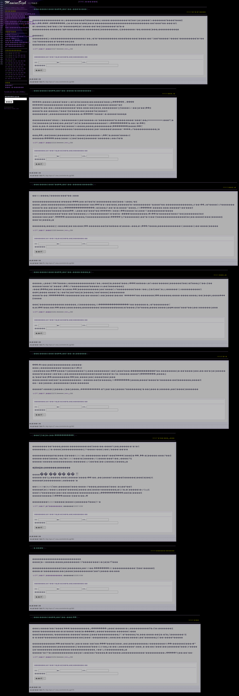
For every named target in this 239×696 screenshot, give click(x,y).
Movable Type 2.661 (11, 108)
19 (1, 39)
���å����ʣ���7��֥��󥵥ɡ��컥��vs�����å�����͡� (63, 185)
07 (16, 53)
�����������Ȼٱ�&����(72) (19, 36)
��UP (42, 49)
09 (16, 57)
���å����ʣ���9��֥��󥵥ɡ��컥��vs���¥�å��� (60, 9)
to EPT (35, 49)
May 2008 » (20, 8)
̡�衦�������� (54, 506)
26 (1, 54)
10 (13, 55)
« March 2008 (9, 8)
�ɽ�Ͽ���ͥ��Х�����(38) (17, 42)
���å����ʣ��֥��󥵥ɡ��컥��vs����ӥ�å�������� (63, 91)
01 (19, 53)
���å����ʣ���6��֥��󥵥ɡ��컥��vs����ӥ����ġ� (62, 272)
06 (19, 55)
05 (24, 57)
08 (24, 61)
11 (16, 61)
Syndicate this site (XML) (14, 92)
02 (11, 59)
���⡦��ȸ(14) (12, 38)
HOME (81, 2)
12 (13, 53)
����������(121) (15, 44)
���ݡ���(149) (12, 35)
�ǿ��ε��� (91, 2)
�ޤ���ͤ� (39, 548)
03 (9, 59)
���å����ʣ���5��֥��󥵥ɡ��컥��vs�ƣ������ (60, 354)
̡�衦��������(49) (14, 46)
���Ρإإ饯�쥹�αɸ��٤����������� (54, 435)
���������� (54, 575)
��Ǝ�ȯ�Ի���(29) (13, 40)
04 (21, 55)
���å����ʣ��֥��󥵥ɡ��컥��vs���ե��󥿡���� (55, 617)
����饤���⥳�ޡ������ (14, 86)
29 (1, 61)
